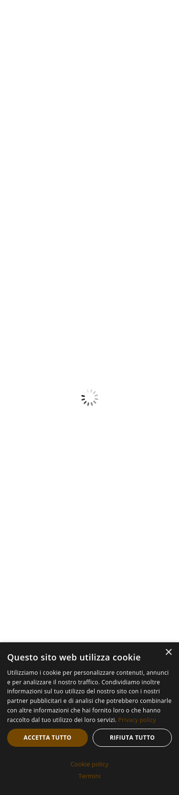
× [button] (168, 652)
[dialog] (89, 718)
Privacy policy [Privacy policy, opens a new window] (137, 720)
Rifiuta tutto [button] (132, 737)
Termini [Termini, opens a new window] (89, 776)
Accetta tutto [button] (48, 737)
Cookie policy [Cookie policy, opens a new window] (90, 764)
